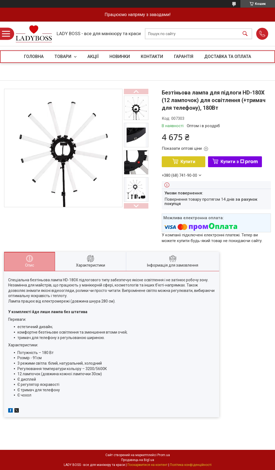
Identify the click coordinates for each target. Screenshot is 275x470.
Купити (188, 161)
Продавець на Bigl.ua (137, 460)
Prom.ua (163, 455)
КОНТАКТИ (152, 56)
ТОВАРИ (63, 56)
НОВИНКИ (119, 56)
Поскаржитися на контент (147, 465)
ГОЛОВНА (34, 56)
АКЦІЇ (93, 56)
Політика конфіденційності (191, 465)
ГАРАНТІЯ (183, 56)
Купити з (239, 161)
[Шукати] (245, 34)
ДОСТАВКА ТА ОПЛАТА (227, 56)
